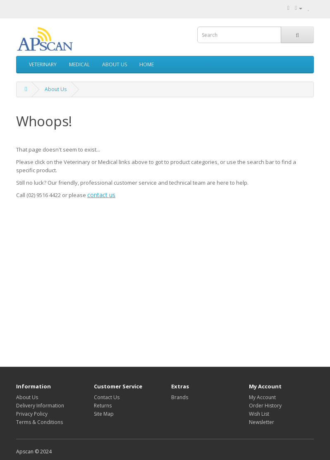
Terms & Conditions (39, 422)
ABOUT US (114, 64)
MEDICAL (79, 64)
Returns (103, 405)
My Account (262, 397)
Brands (179, 397)
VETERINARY (43, 64)
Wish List (259, 413)
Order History (265, 405)
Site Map (104, 413)
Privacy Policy (32, 413)
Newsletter (261, 422)
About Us (56, 89)
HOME (146, 64)
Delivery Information (40, 405)
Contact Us (107, 397)
